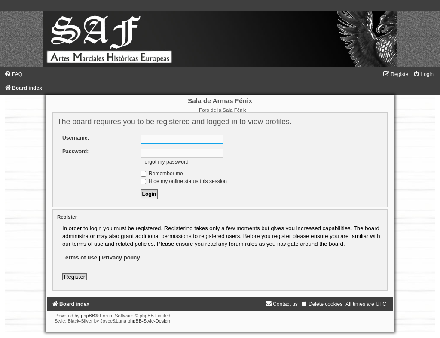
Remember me (162, 174)
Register (74, 277)
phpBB (88, 315)
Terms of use (79, 257)
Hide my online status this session (184, 181)
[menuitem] (13, 74)
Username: (75, 138)
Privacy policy (121, 257)
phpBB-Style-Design (149, 320)
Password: (75, 152)
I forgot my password (165, 162)
